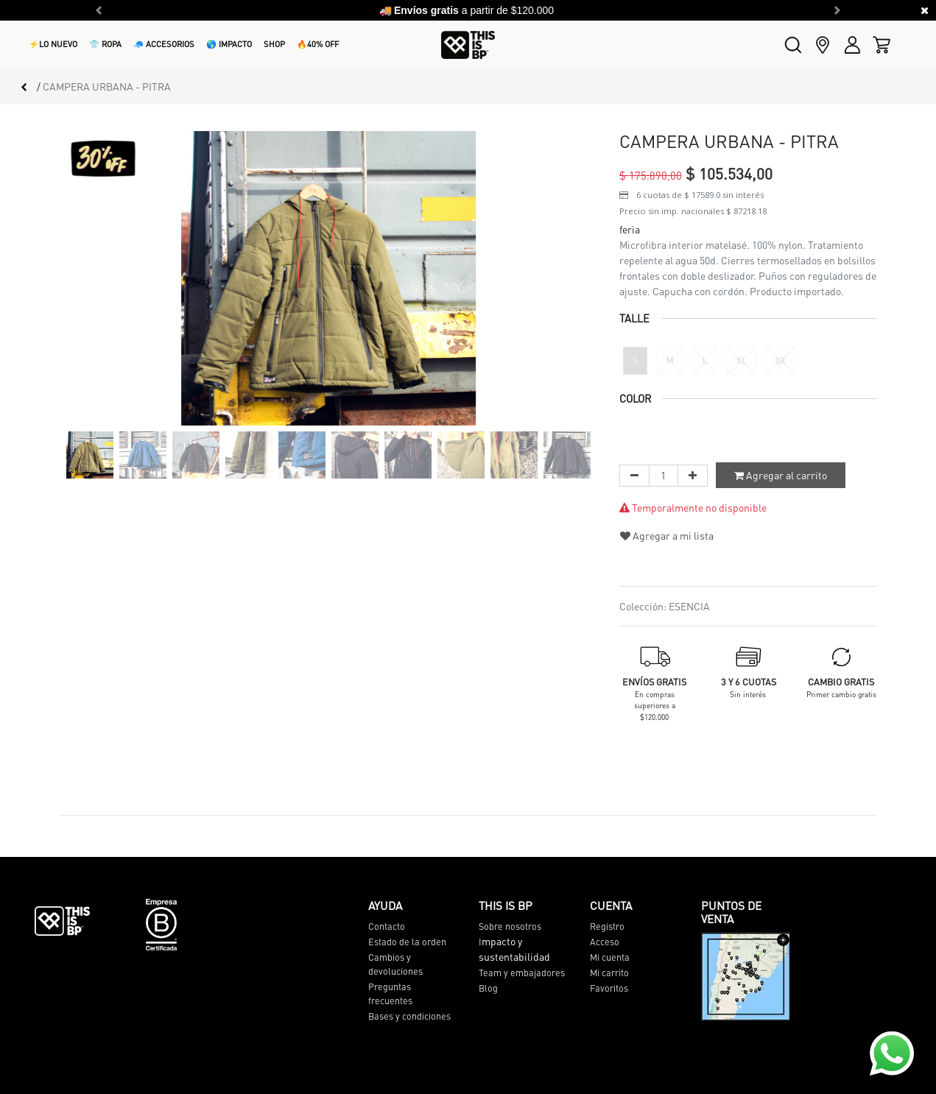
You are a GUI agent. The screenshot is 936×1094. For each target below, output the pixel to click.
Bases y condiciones (409, 1016)
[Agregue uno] (693, 476)
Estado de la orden (407, 941)
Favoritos (609, 988)
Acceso (604, 941)
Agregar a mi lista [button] (667, 535)
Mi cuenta (610, 957)
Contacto (386, 926)
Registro (607, 926)
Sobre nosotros (510, 926)
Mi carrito (609, 972)
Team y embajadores (522, 972)
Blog (488, 988)
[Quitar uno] (634, 476)
